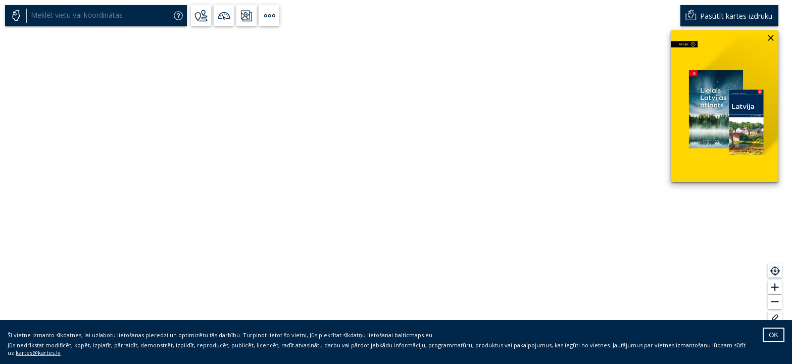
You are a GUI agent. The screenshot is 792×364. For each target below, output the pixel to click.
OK (773, 335)
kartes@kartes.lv (38, 352)
